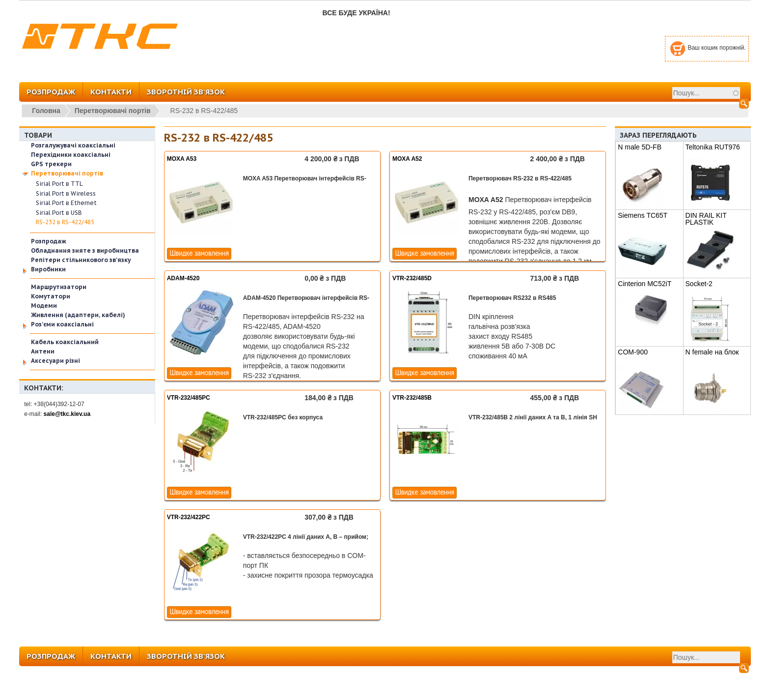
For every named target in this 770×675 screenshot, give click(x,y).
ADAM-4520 (183, 278)
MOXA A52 (407, 158)
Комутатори (50, 296)
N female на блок (712, 352)
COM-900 (633, 352)
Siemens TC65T (642, 215)
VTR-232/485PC (188, 397)
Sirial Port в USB (59, 212)
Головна (46, 111)
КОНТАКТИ (111, 91)
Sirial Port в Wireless (66, 193)
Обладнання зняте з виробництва (85, 250)
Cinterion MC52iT (644, 284)
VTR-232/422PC (188, 517)
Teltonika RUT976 (713, 147)
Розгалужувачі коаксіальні (73, 145)
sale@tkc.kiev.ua (67, 414)
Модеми (44, 305)
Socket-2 (699, 284)
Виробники (48, 269)
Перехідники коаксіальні (70, 154)
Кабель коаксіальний (65, 342)
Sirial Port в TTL (59, 183)
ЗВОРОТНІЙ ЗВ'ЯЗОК (186, 91)
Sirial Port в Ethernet (66, 202)
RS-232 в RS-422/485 (65, 222)
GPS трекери (51, 164)
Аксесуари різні (55, 360)
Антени (43, 351)
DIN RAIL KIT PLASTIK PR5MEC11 (706, 222)
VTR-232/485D (412, 278)
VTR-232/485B (412, 397)
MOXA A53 (181, 158)
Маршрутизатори (58, 287)
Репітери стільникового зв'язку (81, 260)
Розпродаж (48, 241)
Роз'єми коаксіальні (62, 324)
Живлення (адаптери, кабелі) (78, 315)
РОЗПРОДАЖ (51, 91)
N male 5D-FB (639, 147)
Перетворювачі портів (113, 111)
